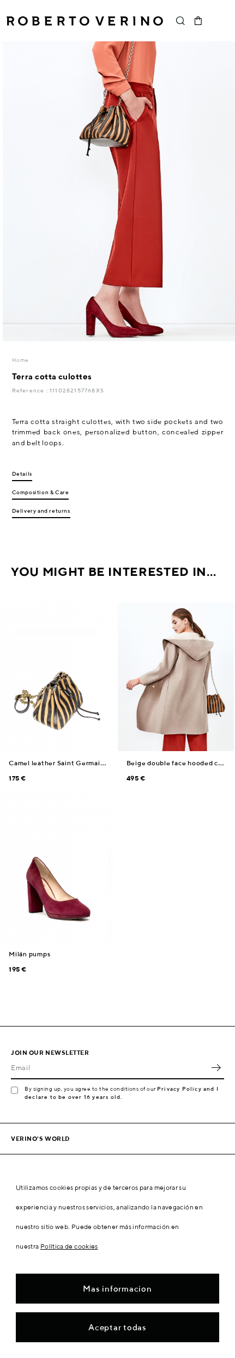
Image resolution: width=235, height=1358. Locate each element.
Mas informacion (117, 1288)
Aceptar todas (117, 1327)
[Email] (109, 1067)
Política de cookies (69, 1246)
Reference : (31, 390)
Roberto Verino (84, 20)
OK (216, 1067)
